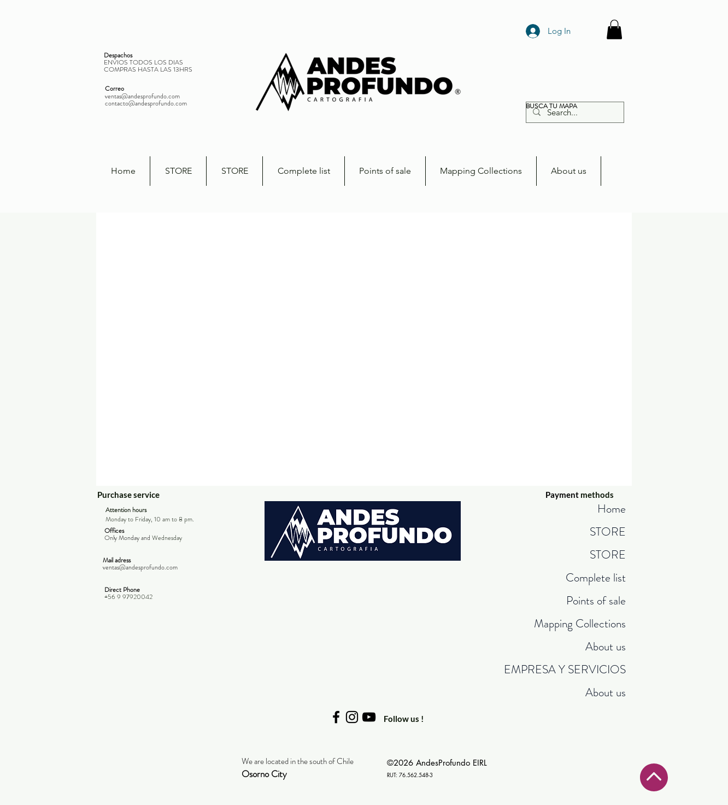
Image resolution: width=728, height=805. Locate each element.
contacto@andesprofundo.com (146, 103)
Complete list (596, 577)
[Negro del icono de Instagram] (352, 717)
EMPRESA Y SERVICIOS (565, 669)
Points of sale (596, 600)
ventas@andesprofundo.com (142, 96)
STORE (608, 532)
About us (605, 646)
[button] (614, 29)
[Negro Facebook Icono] (336, 717)
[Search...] (574, 112)
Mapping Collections (580, 623)
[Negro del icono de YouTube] (369, 717)
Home (611, 509)
